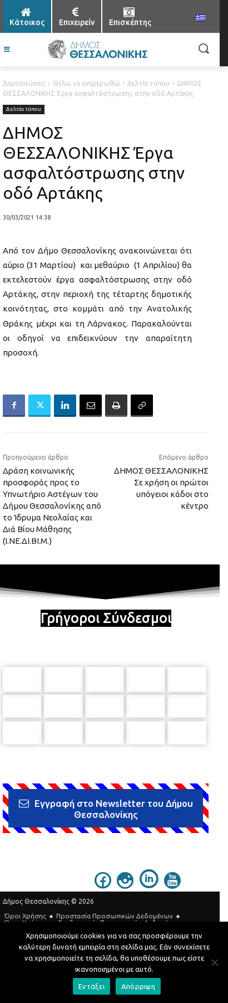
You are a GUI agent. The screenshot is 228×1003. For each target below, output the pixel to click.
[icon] (103, 883)
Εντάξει (91, 986)
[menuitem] (201, 18)
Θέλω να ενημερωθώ (86, 83)
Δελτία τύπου (148, 83)
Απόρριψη (138, 986)
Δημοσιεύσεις (24, 83)
